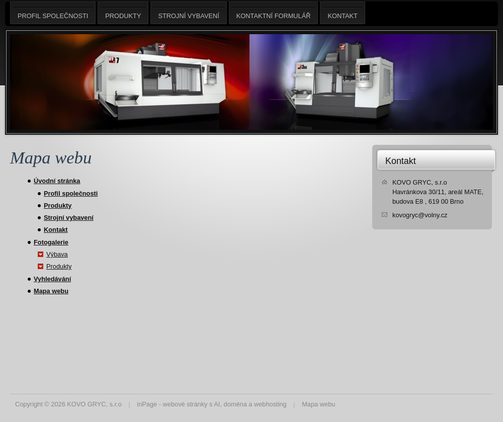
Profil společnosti (71, 193)
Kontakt (56, 229)
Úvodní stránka (57, 181)
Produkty (57, 205)
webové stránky (185, 404)
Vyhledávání (52, 279)
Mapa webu (51, 291)
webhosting (270, 404)
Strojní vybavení (69, 217)
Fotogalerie (51, 242)
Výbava (57, 254)
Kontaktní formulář (273, 13)
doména (235, 404)
